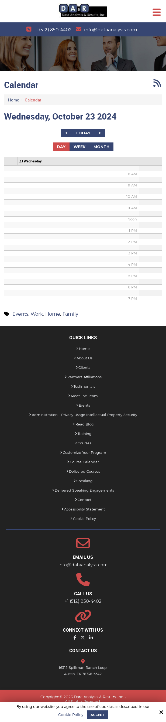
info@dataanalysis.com (111, 29)
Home (13, 100)
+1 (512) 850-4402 (52, 29)
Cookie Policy (70, 715)
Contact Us (83, 650)
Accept (98, 715)
